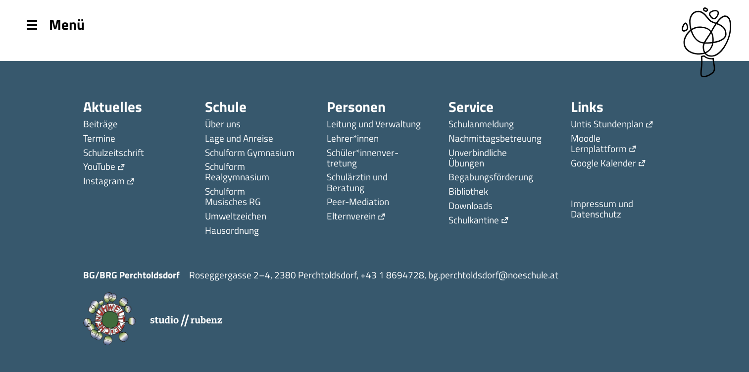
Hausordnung (232, 231)
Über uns (223, 124)
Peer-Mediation (358, 202)
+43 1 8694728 (392, 274)
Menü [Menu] (56, 23)
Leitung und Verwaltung (374, 124)
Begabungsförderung (491, 177)
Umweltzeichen (235, 217)
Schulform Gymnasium (250, 153)
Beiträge (100, 124)
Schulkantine (474, 220)
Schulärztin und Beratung (357, 182)
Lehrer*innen (353, 139)
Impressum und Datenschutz (602, 209)
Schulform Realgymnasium (237, 172)
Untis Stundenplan (607, 124)
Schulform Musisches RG (233, 197)
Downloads (471, 206)
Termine (99, 139)
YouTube (99, 167)
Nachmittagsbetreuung (495, 139)
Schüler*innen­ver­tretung (363, 158)
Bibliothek (468, 192)
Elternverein (351, 217)
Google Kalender (603, 164)
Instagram (104, 181)
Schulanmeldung (481, 124)
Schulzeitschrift (113, 153)
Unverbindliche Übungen (478, 158)
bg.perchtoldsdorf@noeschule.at (493, 274)
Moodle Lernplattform (599, 144)
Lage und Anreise (239, 139)
